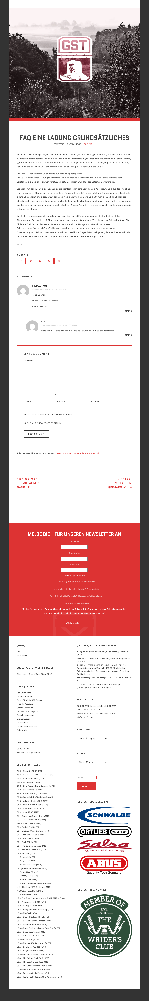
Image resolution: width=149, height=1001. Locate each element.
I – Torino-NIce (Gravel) (27, 883)
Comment (30, 372)
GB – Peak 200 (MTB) (27, 853)
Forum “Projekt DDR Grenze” (30, 711)
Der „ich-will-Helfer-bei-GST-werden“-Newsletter (74, 608)
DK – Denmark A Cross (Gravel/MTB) (33, 827)
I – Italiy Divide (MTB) (26, 872)
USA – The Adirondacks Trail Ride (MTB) (35, 966)
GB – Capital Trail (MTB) (28, 838)
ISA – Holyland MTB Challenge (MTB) (34, 898)
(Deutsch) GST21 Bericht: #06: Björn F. (95, 699)
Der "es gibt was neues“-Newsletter (74, 593)
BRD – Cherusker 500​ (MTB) (30, 801)
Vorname (74, 552)
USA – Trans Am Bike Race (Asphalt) (33, 980)
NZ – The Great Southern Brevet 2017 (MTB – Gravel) (41, 909)
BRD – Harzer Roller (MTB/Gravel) (32, 805)
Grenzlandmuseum (25, 726)
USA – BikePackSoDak (27, 924)
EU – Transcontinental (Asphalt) (31, 831)
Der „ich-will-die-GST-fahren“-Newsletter (74, 600)
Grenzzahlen (22, 734)
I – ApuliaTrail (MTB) (26, 864)
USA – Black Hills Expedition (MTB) (33, 928)
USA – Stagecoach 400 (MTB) (30, 962)
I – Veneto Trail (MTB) (27, 891)
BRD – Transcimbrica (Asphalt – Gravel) (35, 808)
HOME (19, 663)
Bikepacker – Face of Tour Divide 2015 (34, 685)
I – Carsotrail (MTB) (26, 868)
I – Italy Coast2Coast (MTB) (29, 876)
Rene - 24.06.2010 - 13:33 (89, 721)
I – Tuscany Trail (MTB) (27, 887)
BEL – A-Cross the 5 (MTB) (29, 793)
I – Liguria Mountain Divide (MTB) (32, 879)
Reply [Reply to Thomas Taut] (127, 322)
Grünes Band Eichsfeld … (28, 737)
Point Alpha (22, 741)
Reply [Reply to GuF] (127, 346)
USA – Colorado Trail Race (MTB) (32, 936)
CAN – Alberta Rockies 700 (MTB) (32, 812)
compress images (85, 689)
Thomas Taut (39, 297)
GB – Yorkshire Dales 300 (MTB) (31, 861)
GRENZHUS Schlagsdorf (28, 722)
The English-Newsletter (74, 615)
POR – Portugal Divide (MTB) (30, 917)
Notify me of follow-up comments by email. (48, 426)
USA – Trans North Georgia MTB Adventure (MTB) (39, 988)
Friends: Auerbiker (25, 715)
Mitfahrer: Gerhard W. (103, 495)
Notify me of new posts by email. (42, 434)
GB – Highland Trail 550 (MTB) (31, 846)
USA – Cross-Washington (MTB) (31, 943)
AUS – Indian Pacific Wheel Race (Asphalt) (36, 786)
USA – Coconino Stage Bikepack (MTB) (34, 932)
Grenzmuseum (23, 730)
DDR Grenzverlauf (25, 708)
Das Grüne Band (24, 704)
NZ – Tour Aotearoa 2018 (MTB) (31, 913)
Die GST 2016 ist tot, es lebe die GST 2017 (96, 717)
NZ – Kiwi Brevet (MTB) (27, 906)
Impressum (22, 667)
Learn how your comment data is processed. (78, 464)
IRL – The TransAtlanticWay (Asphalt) (34, 894)
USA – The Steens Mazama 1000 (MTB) (35, 977)
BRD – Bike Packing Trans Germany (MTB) (36, 797)
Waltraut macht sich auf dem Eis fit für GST (96, 725)
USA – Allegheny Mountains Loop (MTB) (35, 921)
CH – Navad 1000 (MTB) (28, 823)
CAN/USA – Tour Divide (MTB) (30, 820)
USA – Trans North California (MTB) (33, 984)
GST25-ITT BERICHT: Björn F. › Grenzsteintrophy (99, 696)
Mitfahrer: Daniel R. (46, 495)
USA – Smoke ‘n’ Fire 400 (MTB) (31, 958)
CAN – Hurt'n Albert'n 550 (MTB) (32, 816)
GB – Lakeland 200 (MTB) (28, 850)
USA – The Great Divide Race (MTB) (33, 973)
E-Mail (74, 576)
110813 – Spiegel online (28, 764)
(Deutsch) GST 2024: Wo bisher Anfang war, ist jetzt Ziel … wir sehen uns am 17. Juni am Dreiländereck (103, 682)
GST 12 (21, 256)
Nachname (74, 564)
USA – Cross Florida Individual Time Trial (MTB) (38, 939)
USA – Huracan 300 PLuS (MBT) (31, 947)
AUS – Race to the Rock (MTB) (30, 790)
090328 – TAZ (23, 760)
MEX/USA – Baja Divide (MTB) (30, 902)
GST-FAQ (88, 155)
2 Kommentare (74, 155)
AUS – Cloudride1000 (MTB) (30, 782)
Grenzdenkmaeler (25, 719)
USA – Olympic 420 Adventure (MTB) (34, 954)
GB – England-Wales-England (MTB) (33, 842)
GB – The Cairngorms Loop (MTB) (32, 857)
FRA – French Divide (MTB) (29, 835)
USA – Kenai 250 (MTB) (28, 951)
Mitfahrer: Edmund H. (87, 728)
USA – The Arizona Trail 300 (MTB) (33, 969)
